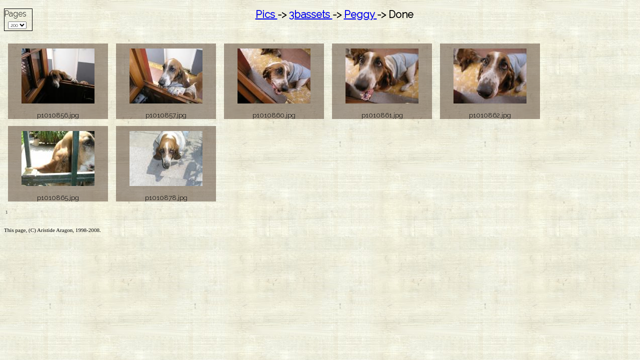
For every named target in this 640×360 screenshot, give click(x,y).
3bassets (310, 14)
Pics (267, 14)
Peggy (360, 14)
